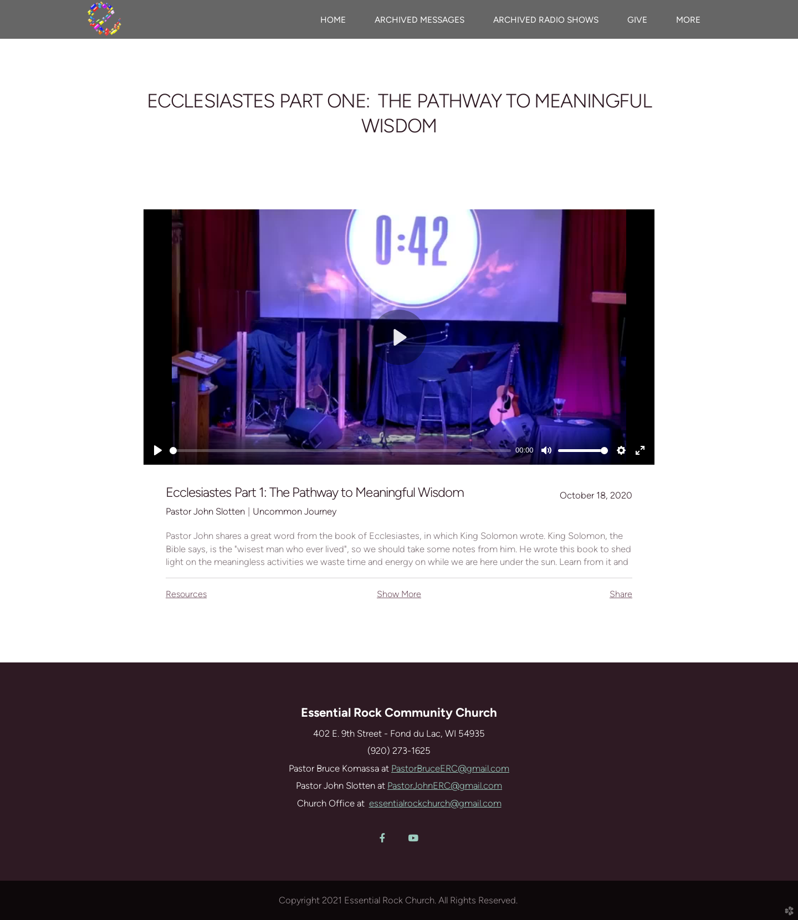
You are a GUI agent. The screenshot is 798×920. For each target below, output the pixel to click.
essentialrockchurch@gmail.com (435, 803)
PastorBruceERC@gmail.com (450, 768)
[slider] (340, 450)
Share (621, 594)
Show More (399, 594)
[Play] (158, 450)
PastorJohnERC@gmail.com (444, 785)
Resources (186, 594)
